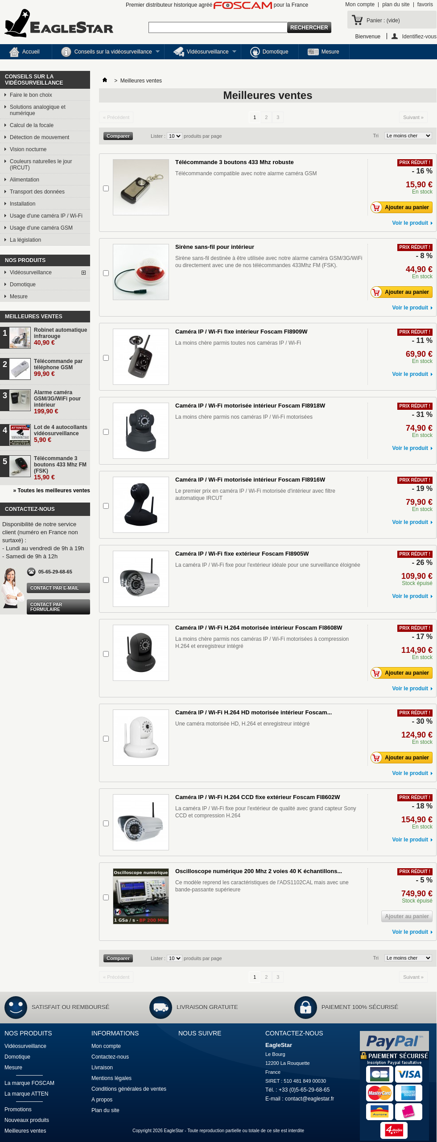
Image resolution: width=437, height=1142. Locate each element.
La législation (25, 240)
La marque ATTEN (26, 1094)
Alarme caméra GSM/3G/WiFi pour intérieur (57, 402)
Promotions (18, 1109)
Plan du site (105, 1110)
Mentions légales (111, 1078)
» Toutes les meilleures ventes (51, 490)
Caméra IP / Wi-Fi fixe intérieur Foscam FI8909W (241, 331)
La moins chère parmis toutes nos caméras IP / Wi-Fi (238, 343)
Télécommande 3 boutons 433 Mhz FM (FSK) (60, 468)
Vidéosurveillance (200, 53)
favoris (425, 4)
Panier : (383, 20)
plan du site (395, 4)
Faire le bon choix (31, 95)
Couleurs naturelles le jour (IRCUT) (41, 164)
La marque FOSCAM (29, 1083)
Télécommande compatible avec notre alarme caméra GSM (246, 173)
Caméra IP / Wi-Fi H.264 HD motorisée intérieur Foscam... (253, 712)
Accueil (24, 52)
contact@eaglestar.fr (309, 1099)
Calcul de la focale (32, 125)
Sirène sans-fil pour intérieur (214, 246)
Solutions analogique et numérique (38, 110)
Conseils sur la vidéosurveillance (106, 53)
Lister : (159, 136)
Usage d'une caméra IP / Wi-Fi (46, 216)
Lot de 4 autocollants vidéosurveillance (60, 433)
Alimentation (24, 180)
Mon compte (360, 4)
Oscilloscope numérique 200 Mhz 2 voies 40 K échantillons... (258, 871)
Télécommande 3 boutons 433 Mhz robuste (234, 162)
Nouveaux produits (26, 1120)
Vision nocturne (28, 149)
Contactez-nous (110, 1057)
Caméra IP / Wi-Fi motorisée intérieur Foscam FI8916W (250, 479)
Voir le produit (410, 223)
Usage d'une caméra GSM (41, 228)
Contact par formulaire (46, 607)
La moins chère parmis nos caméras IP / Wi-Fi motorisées (244, 417)
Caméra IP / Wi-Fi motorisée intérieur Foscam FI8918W (250, 405)
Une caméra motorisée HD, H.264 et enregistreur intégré (242, 724)
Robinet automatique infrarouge (60, 336)
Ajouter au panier (402, 207)
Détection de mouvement (39, 137)
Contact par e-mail (54, 587)
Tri (376, 135)
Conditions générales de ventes (128, 1089)
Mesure (323, 52)
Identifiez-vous (419, 36)
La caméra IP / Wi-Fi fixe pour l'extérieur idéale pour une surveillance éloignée (267, 565)
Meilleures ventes (33, 316)
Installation (22, 204)
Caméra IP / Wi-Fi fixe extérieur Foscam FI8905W (242, 553)
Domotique (269, 52)
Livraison (102, 1067)
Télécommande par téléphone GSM (58, 367)
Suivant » (413, 117)
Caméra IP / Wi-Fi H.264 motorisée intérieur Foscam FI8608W (258, 627)
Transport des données (37, 192)
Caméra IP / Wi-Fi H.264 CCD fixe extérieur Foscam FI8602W (257, 797)
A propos (101, 1100)
